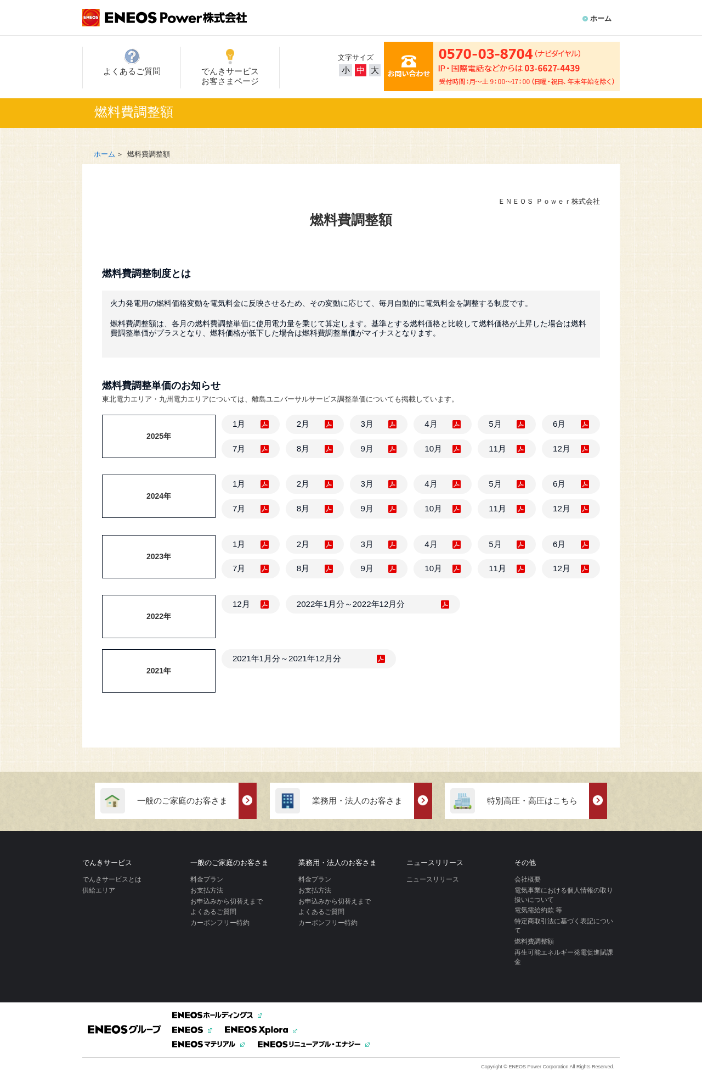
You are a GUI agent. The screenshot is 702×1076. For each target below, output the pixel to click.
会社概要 (527, 879)
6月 (559, 423)
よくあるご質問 (132, 62)
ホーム (601, 18)
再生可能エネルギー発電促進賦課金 (563, 957)
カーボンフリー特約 (220, 923)
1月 (239, 423)
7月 (239, 448)
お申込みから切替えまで (226, 901)
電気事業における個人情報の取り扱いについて (563, 895)
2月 (303, 423)
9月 (367, 448)
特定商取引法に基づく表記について (563, 925)
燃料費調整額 (534, 941)
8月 (303, 448)
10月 (433, 448)
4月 (430, 423)
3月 (367, 423)
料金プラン (206, 879)
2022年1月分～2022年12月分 (351, 604)
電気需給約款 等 (538, 910)
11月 (497, 448)
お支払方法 (206, 890)
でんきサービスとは (111, 879)
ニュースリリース (432, 879)
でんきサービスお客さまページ (230, 67)
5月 (495, 423)
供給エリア (98, 890)
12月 (561, 448)
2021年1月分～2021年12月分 (287, 658)
